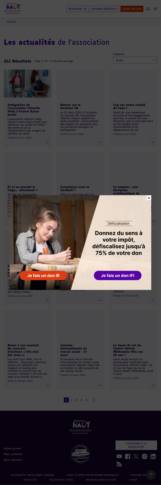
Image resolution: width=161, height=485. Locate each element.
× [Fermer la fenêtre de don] (149, 197)
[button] (118, 275)
